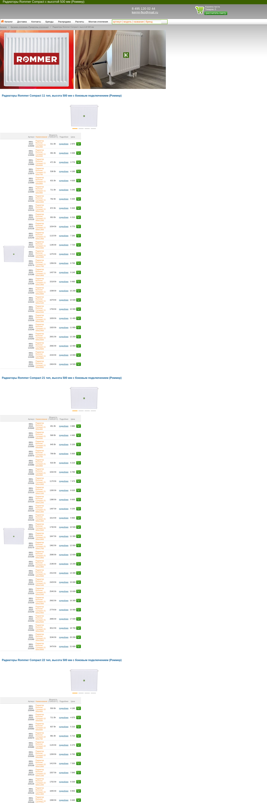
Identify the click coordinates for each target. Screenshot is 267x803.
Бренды (49, 21)
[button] (13, 116)
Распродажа (64, 21)
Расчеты (79, 21)
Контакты (36, 21)
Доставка (22, 21)
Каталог (9, 21)
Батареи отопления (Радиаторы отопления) (30, 27)
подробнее (141, 140)
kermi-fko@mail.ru (145, 12)
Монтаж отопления (98, 21)
